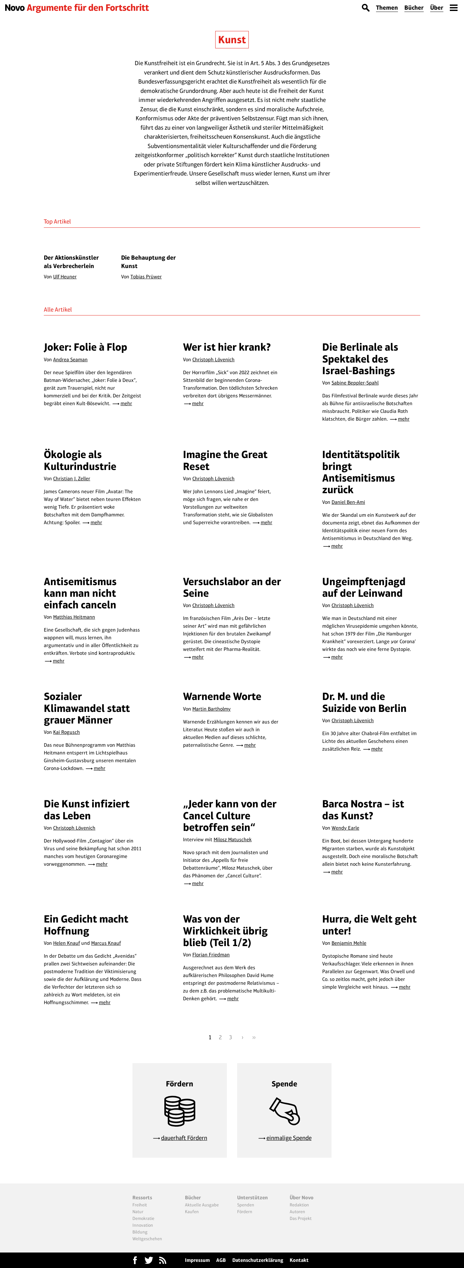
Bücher (414, 7)
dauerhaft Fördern (184, 1137)
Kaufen (192, 1211)
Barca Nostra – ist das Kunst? (363, 809)
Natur (137, 1211)
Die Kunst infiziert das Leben (87, 809)
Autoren (297, 1211)
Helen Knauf (66, 943)
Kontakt (299, 1260)
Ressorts (142, 1197)
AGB (221, 1260)
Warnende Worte (222, 696)
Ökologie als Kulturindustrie (80, 460)
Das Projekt (301, 1218)
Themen (387, 7)
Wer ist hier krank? (227, 347)
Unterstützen (252, 1197)
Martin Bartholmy (211, 709)
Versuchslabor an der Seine (232, 587)
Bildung (140, 1231)
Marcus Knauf (106, 943)
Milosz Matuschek (233, 839)
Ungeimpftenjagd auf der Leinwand (364, 587)
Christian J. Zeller (71, 478)
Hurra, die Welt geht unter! (369, 925)
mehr (126, 403)
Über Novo (302, 1197)
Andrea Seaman (70, 359)
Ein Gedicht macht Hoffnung (86, 925)
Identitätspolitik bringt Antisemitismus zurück (361, 472)
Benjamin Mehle (349, 943)
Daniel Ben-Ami (348, 502)
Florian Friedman (211, 955)
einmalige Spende (289, 1137)
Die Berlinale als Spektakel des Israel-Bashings (360, 359)
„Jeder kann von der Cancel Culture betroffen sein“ (229, 815)
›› (254, 1037)
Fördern (244, 1211)
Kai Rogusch (66, 732)
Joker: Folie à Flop (85, 347)
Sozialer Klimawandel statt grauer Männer (87, 708)
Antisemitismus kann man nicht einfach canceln (80, 593)
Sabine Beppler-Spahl (355, 383)
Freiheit (139, 1204)
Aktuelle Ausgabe (202, 1204)
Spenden (245, 1204)
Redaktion (299, 1204)
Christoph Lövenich (213, 359)
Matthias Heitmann (74, 617)
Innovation (142, 1225)
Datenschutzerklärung (257, 1260)
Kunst (232, 39)
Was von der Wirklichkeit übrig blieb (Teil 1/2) (225, 931)
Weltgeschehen (147, 1238)
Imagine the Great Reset (225, 460)
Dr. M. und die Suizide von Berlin (364, 702)
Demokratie (143, 1218)
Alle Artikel (58, 309)
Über (436, 7)
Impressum (197, 1260)
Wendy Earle (345, 828)
